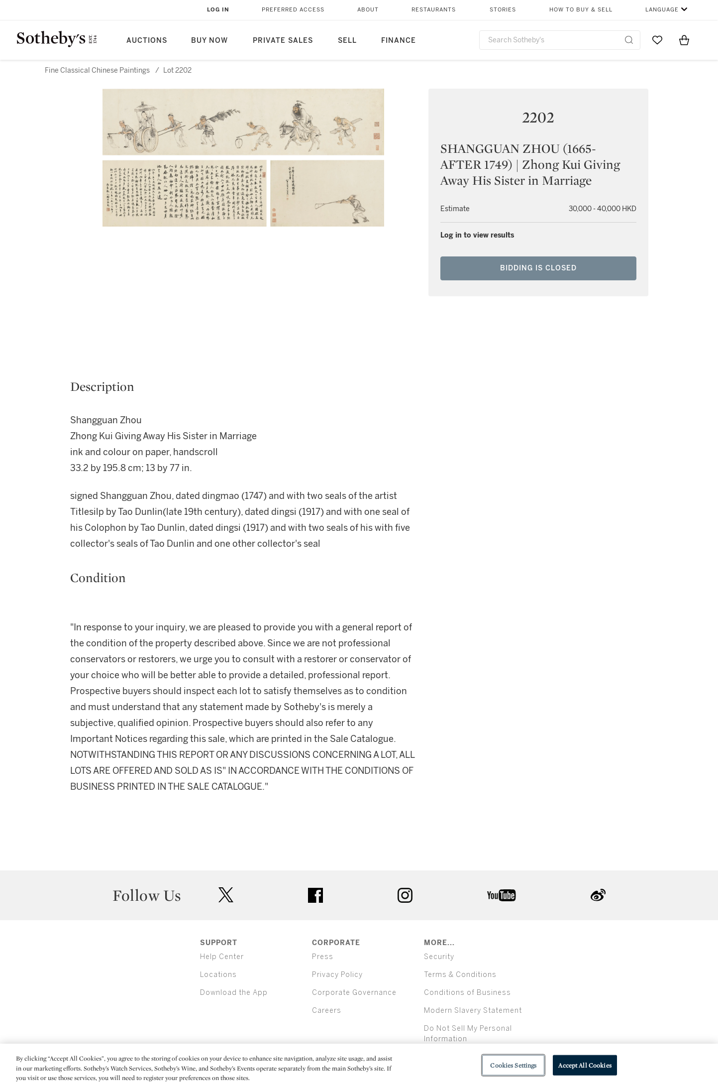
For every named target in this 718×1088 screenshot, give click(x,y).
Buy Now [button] (209, 40)
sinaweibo (598, 895)
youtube (501, 895)
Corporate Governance (354, 992)
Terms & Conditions (460, 974)
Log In (218, 9)
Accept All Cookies (584, 1065)
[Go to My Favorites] (657, 40)
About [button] (368, 9)
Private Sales (283, 40)
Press (322, 957)
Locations (218, 974)
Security (439, 957)
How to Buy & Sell (581, 9)
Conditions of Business (467, 992)
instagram (405, 895)
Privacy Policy (337, 974)
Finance (398, 40)
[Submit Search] (629, 40)
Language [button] (662, 9)
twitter (225, 895)
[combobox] (560, 40)
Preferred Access (293, 9)
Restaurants (433, 9)
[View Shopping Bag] (684, 40)
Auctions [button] (146, 40)
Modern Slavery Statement (473, 1010)
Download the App (234, 992)
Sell (347, 40)
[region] (359, 1066)
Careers (326, 1010)
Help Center (222, 957)
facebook (315, 895)
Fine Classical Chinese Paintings (97, 70)
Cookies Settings (513, 1065)
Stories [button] (503, 9)
